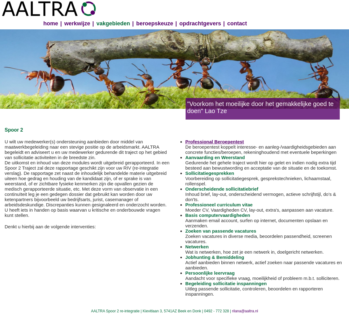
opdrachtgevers (200, 23)
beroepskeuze (154, 23)
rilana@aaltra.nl (245, 311)
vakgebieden (113, 23)
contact (237, 23)
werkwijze (77, 23)
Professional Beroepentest (214, 141)
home (50, 23)
